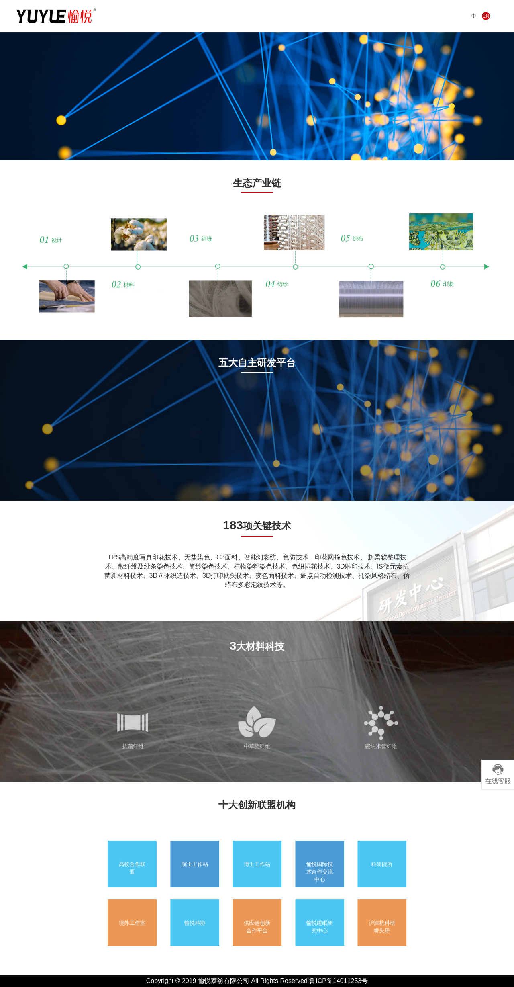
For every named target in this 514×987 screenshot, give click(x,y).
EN (486, 16)
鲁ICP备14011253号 (338, 980)
